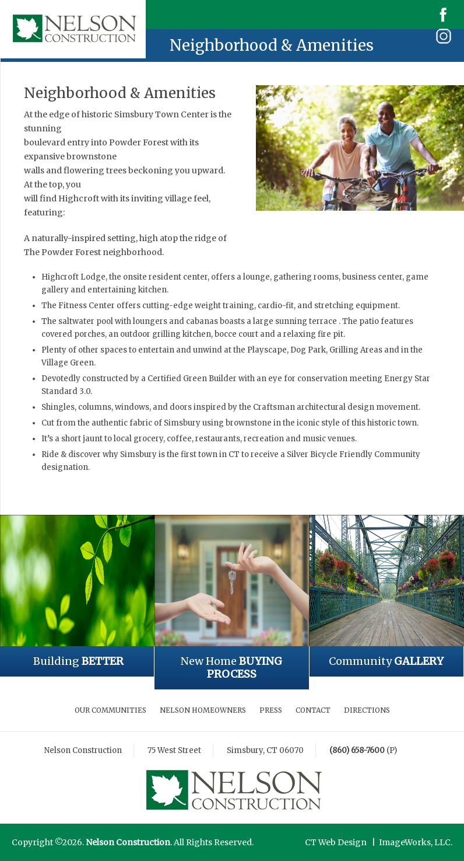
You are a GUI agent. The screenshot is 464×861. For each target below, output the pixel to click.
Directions (367, 710)
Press (270, 710)
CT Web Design (336, 842)
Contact (313, 710)
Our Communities (110, 710)
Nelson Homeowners (203, 710)
